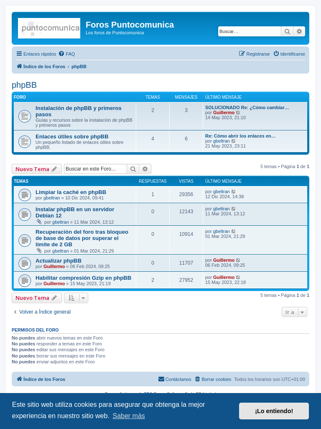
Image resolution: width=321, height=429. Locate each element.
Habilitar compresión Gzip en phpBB (83, 278)
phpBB (24, 84)
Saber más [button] (128, 415)
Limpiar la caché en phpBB (71, 192)
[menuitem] (66, 54)
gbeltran (221, 140)
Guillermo (223, 112)
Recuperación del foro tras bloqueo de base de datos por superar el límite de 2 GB (82, 238)
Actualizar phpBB (59, 261)
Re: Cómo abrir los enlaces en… (240, 135)
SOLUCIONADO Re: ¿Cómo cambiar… (247, 107)
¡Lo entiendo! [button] (274, 411)
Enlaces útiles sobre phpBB (72, 136)
